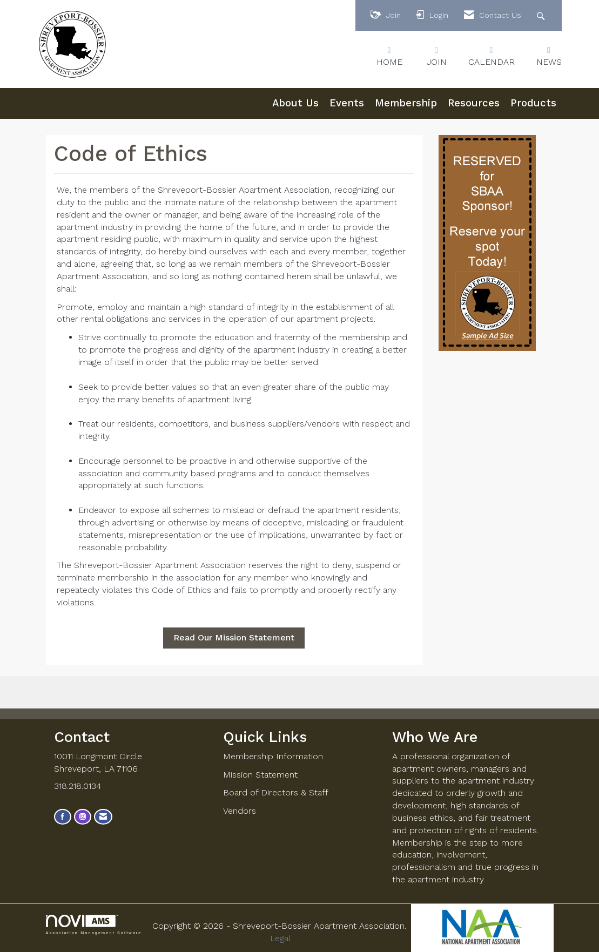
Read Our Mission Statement (233, 637)
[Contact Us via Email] (103, 817)
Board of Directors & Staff (275, 792)
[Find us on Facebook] (62, 817)
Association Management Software (94, 925)
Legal (280, 938)
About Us (295, 103)
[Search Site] (542, 15)
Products (533, 103)
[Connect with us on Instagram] (82, 817)
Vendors (239, 811)
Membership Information (273, 756)
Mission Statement (260, 774)
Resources (474, 103)
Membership (406, 103)
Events (346, 103)
